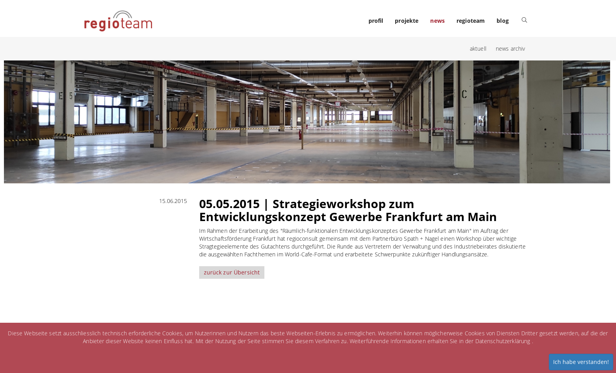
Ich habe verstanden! (581, 362)
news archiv (510, 48)
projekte (406, 20)
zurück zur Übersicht (232, 272)
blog (503, 20)
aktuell (478, 48)
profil (375, 20)
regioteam (470, 20)
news (437, 20)
